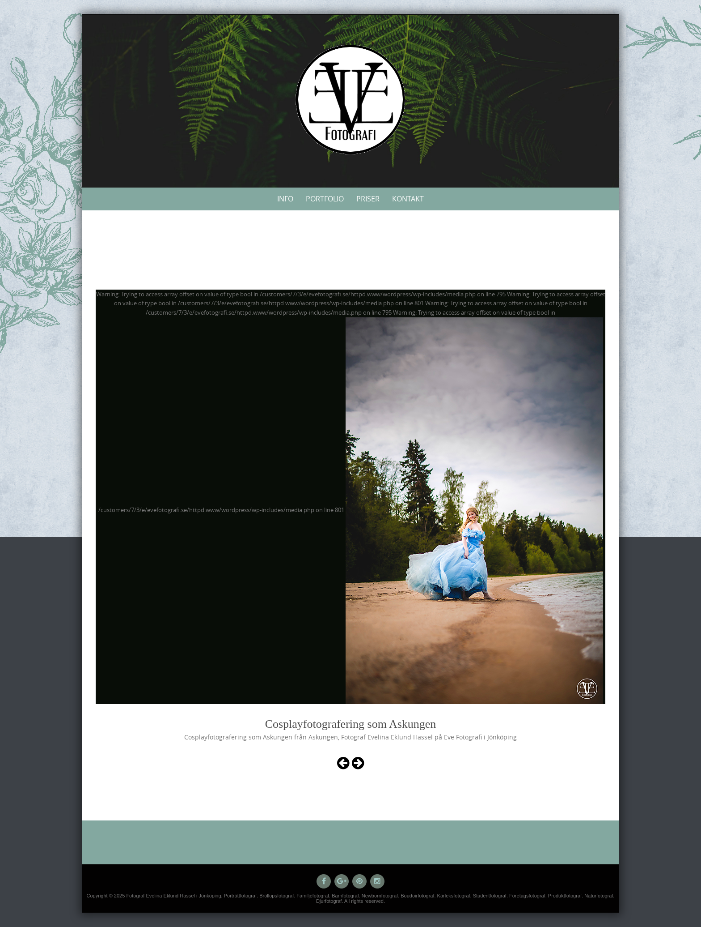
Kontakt (408, 199)
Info (285, 199)
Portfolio (325, 199)
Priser (368, 199)
